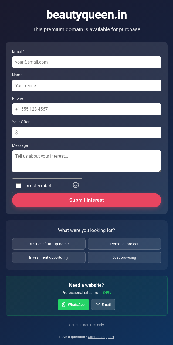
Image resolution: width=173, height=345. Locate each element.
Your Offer (21, 122)
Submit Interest (86, 200)
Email (103, 304)
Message (20, 145)
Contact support (101, 336)
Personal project (124, 244)
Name (17, 75)
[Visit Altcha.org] (76, 186)
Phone (17, 98)
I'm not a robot (37, 185)
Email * (18, 51)
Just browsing (124, 257)
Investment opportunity (49, 257)
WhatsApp (73, 304)
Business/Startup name (49, 244)
